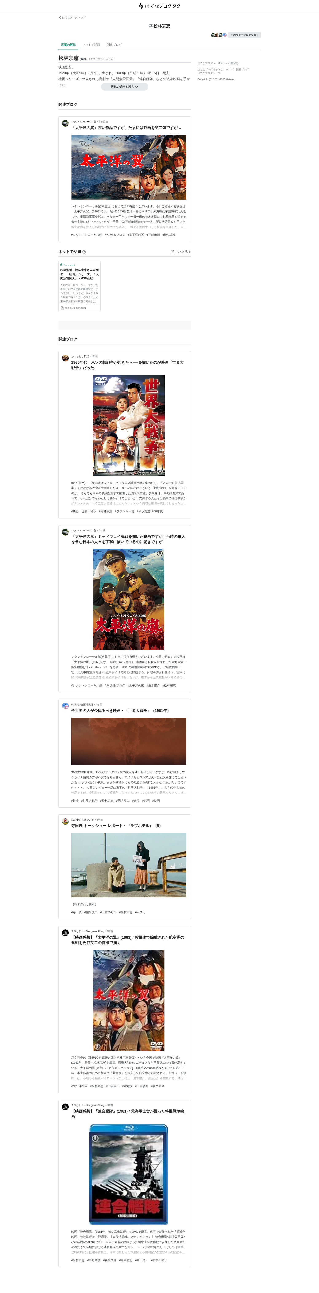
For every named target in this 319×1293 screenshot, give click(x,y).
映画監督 (65, 67)
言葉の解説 (68, 44)
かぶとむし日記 (80, 356)
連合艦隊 (146, 79)
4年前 (99, 704)
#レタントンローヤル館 (86, 234)
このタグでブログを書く (244, 35)
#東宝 (136, 800)
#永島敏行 (126, 1260)
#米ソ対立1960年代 (150, 511)
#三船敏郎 (153, 234)
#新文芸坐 (157, 1086)
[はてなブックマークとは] (84, 252)
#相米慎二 (91, 912)
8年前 (110, 1105)
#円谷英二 (123, 800)
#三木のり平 (108, 912)
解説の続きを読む (125, 86)
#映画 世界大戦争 (84, 511)
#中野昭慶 (94, 1260)
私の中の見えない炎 (82, 819)
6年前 (100, 819)
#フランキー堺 (124, 511)
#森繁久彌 (110, 1260)
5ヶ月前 (103, 121)
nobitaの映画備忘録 (82, 704)
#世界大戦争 (89, 800)
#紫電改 (127, 1086)
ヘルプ (230, 69)
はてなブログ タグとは (210, 69)
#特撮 (75, 800)
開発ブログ (242, 69)
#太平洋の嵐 (136, 685)
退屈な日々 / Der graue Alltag (87, 931)
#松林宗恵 (169, 234)
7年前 (110, 931)
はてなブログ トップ (72, 17)
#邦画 (146, 800)
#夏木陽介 (153, 685)
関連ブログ (114, 44)
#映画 (156, 800)
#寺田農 (76, 912)
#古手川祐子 (159, 1260)
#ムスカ (140, 912)
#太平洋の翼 (136, 234)
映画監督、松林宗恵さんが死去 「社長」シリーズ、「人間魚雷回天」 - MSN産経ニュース (79, 274)
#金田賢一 (142, 1260)
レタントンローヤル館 (84, 121)
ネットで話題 (91, 44)
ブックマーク (68, 265)
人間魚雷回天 (122, 79)
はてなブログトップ (209, 73)
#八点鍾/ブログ (115, 234)
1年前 (95, 356)
